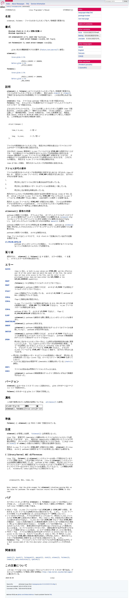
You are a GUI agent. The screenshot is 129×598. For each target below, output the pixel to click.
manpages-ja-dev (16, 6)
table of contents (85, 24)
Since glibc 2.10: (19, 57)
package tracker (84, 16)
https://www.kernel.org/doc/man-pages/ (57, 572)
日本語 (80, 56)
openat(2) (54, 221)
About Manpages (18, 4)
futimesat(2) (36, 433)
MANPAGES (9, 0)
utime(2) (57, 93)
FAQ (27, 4)
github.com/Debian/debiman (26, 594)
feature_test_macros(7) (50, 50)
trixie (80, 33)
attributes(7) (51, 402)
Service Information (38, 4)
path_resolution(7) (22, 559)
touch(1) (19, 557)
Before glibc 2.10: (19, 63)
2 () (82, 68)
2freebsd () (85, 65)
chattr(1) (69, 361)
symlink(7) (36, 559)
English (81, 50)
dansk (80, 47)
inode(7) (10, 559)
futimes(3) (65, 557)
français (81, 53)
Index (8, 4)
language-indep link (85, 13)
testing (9, 6)
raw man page (83, 19)
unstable (81, 39)
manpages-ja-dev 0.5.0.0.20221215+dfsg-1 (44, 584)
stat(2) (47, 557)
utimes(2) (67, 93)
